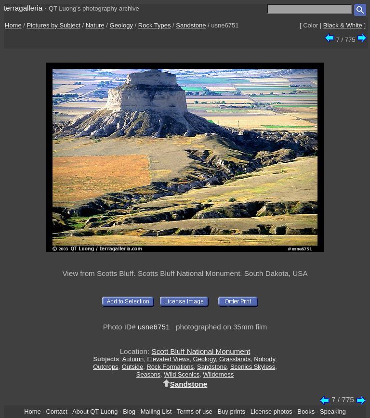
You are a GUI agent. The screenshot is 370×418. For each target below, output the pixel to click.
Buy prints (231, 411)
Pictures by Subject (53, 25)
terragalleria (23, 8)
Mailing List (156, 411)
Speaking (333, 411)
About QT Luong (95, 411)
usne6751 (154, 327)
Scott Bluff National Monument (201, 351)
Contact (56, 411)
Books (306, 411)
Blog (129, 411)
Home (13, 25)
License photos (271, 411)
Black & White (342, 25)
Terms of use (194, 411)
